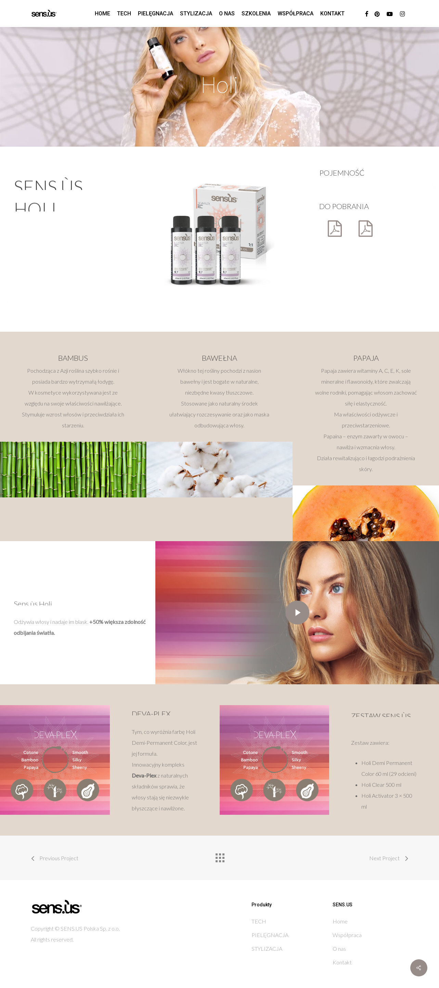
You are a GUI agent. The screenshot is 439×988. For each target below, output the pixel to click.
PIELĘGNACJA (269, 935)
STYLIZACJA (266, 948)
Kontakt (342, 962)
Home (340, 921)
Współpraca (347, 935)
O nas (339, 948)
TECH (258, 921)
